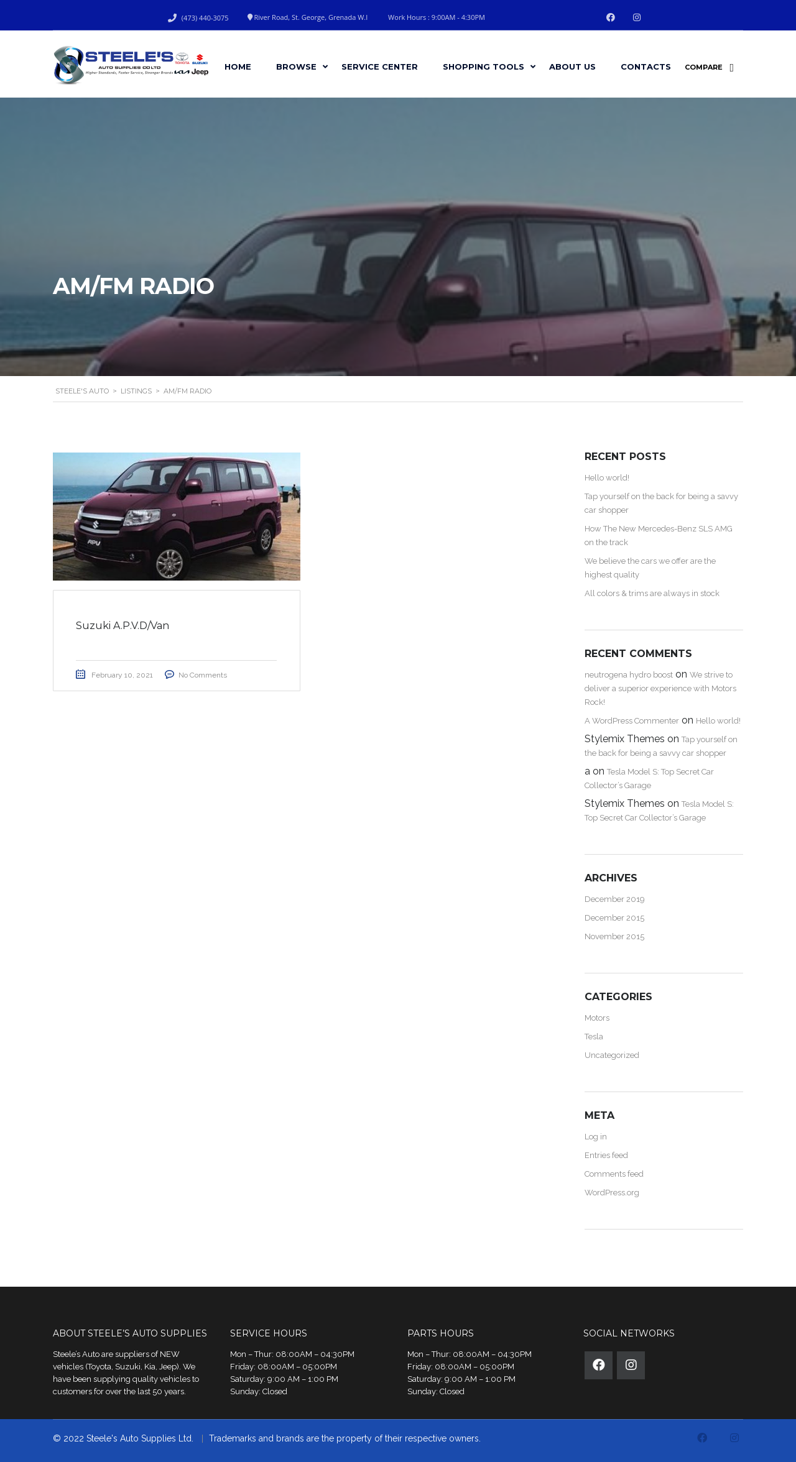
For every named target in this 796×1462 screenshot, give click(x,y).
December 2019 (615, 899)
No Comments (205, 675)
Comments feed (614, 1174)
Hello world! (607, 477)
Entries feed (606, 1155)
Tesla (594, 1036)
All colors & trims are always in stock (652, 593)
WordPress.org (612, 1192)
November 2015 (614, 936)
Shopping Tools (483, 66)
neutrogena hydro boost (629, 674)
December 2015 (614, 917)
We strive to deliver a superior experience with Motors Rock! (660, 688)
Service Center (379, 66)
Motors (597, 1018)
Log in (596, 1136)
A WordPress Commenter (632, 720)
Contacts (646, 66)
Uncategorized (612, 1055)
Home (237, 66)
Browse (296, 66)
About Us (572, 66)
